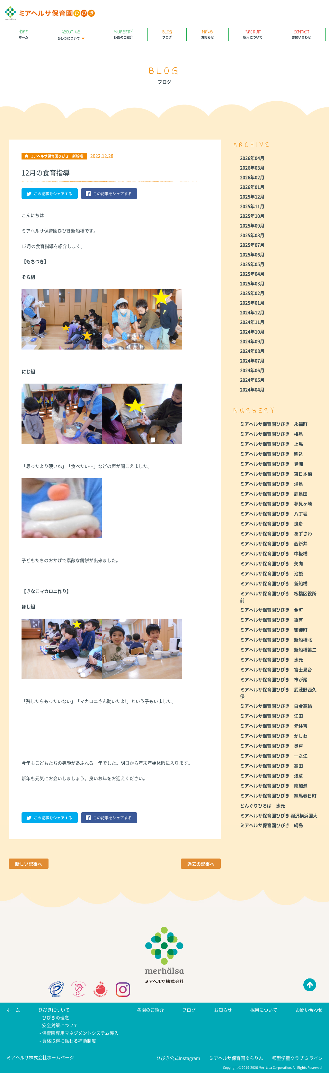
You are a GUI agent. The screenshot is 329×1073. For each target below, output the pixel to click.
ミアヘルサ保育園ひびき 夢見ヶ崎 (276, 503)
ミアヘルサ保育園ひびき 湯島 (271, 483)
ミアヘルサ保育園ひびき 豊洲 (271, 463)
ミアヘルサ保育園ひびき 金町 (271, 609)
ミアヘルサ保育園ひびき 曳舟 (271, 523)
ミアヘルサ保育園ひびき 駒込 (271, 453)
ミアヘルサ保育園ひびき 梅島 (271, 434)
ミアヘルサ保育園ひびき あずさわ (276, 533)
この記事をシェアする (49, 193)
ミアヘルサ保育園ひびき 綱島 (271, 825)
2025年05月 (252, 264)
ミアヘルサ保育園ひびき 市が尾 (273, 679)
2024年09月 (252, 341)
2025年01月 (252, 302)
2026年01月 (252, 187)
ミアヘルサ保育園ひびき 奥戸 (271, 745)
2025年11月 (252, 206)
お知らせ (207, 34)
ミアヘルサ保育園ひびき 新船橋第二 (278, 649)
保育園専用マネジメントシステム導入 (80, 1033)
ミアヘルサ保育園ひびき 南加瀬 (273, 785)
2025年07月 (252, 244)
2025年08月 (252, 235)
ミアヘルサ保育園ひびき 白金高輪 (276, 706)
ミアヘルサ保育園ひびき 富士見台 (276, 669)
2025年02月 (252, 293)
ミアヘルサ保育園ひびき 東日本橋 (276, 473)
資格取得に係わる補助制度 (69, 1040)
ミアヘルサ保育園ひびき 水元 (271, 659)
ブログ (167, 34)
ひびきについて (71, 34)
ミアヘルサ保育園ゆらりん (236, 1058)
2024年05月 (252, 380)
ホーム (23, 34)
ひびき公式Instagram (178, 1058)
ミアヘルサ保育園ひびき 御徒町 (273, 629)
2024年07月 (252, 360)
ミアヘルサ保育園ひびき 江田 (271, 716)
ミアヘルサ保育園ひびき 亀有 (271, 619)
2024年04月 (252, 389)
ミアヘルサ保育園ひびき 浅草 (271, 775)
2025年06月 (252, 254)
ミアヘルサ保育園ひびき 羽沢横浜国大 (278, 815)
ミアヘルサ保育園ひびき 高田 (271, 765)
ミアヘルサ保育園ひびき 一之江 (273, 755)
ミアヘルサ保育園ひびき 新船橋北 (276, 639)
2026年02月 (252, 177)
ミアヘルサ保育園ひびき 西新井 (273, 543)
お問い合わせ (301, 34)
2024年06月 (252, 370)
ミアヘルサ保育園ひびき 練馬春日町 (278, 795)
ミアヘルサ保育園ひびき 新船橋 (273, 583)
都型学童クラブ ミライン (297, 1058)
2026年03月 (252, 167)
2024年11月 (252, 322)
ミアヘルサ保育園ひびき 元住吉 (273, 726)
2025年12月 (252, 196)
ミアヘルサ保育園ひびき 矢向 (271, 563)
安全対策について (60, 1025)
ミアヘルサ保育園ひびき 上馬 (271, 444)
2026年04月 (252, 158)
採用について (253, 34)
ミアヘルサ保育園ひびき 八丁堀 (273, 513)
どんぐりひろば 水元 (262, 805)
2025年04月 (252, 273)
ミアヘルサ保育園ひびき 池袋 (271, 573)
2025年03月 (252, 283)
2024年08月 (252, 351)
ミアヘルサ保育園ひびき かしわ (273, 735)
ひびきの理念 (55, 1017)
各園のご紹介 (123, 34)
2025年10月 (252, 216)
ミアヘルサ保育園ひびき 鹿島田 (273, 493)
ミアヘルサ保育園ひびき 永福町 (273, 424)
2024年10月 (252, 331)
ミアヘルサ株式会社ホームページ (40, 1057)
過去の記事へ (200, 863)
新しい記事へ (28, 863)
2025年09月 (252, 225)
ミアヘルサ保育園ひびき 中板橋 (273, 553)
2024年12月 (252, 312)
